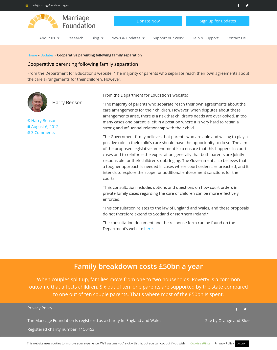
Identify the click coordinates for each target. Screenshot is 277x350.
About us (49, 38)
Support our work (168, 38)
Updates (47, 55)
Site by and (227, 320)
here (148, 228)
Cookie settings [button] (200, 343)
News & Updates (128, 38)
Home (32, 55)
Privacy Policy (40, 307)
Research (75, 38)
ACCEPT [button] (242, 343)
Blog (97, 38)
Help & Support (205, 38)
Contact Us (235, 38)
